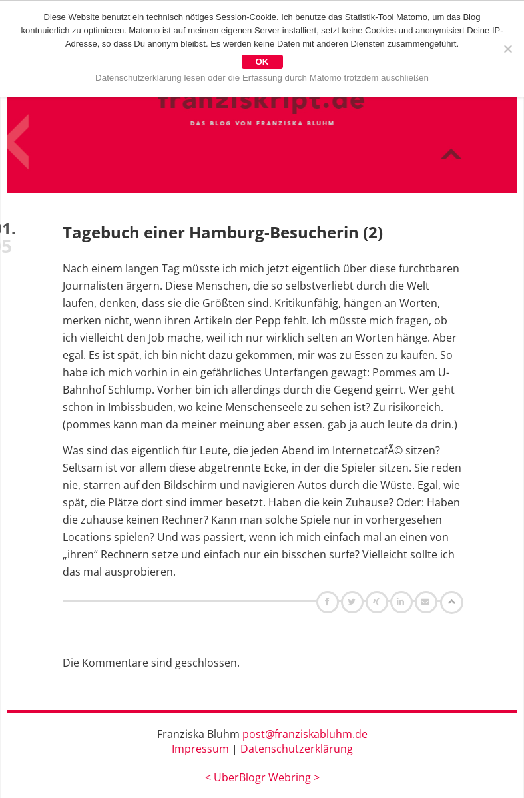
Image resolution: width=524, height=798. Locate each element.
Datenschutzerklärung (296, 748)
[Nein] (507, 48)
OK (262, 62)
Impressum (200, 748)
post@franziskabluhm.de (305, 734)
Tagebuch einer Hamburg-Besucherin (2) (223, 232)
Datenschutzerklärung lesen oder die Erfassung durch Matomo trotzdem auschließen (262, 78)
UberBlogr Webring (262, 777)
